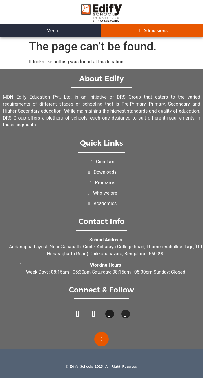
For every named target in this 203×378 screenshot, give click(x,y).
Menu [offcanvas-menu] (51, 30)
